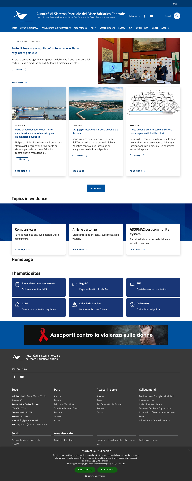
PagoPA (15, 444)
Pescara (58, 412)
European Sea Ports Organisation (155, 408)
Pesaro (57, 400)
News (20, 41)
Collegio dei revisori (148, 440)
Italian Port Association (150, 404)
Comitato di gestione (64, 440)
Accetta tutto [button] (85, 470)
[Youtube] (150, 16)
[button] (96, 476)
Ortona (57, 416)
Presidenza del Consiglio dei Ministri (156, 396)
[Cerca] (176, 15)
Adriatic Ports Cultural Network (154, 420)
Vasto (57, 420)
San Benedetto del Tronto (66, 408)
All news (96, 188)
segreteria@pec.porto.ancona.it (32, 424)
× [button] (189, 450)
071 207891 (27, 412)
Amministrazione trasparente (26, 440)
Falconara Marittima (64, 404)
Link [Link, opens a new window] (123, 463)
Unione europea (146, 400)
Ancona (57, 396)
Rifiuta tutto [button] (107, 469)
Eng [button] (176, 3)
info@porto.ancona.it (28, 420)
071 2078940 (23, 416)
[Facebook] (143, 16)
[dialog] (96, 464)
